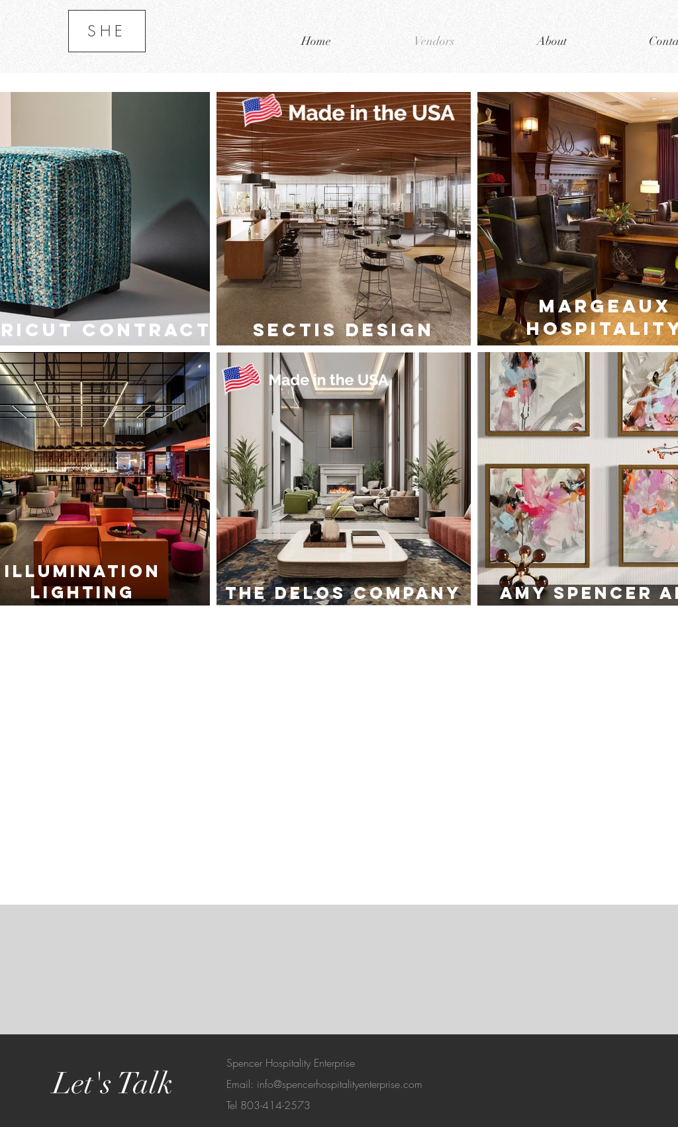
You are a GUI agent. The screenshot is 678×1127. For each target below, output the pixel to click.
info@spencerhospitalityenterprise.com (339, 1084)
